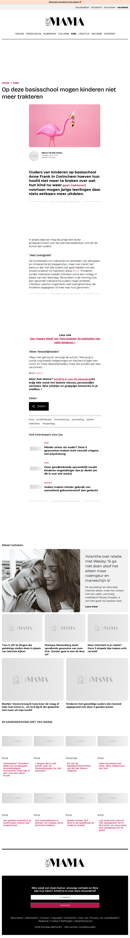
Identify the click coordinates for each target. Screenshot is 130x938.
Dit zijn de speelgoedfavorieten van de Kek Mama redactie (79, 770)
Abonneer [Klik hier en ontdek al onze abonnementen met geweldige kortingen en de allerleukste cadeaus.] (122, 7)
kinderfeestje (45, 422)
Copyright (56, 921)
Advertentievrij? (83, 924)
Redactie (43, 924)
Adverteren (31, 921)
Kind (73, 34)
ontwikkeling (64, 422)
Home (6, 83)
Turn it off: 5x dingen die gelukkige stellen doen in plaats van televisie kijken (21, 651)
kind (32, 422)
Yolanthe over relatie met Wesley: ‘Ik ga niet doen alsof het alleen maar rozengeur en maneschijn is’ (103, 571)
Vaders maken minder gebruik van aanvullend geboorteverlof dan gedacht (71, 492)
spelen (95, 422)
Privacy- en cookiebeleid (104, 921)
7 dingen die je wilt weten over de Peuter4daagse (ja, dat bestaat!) (48, 770)
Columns (63, 34)
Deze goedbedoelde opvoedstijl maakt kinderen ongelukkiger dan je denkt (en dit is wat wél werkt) (70, 473)
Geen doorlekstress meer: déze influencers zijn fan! (112, 769)
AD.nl (39, 375)
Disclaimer (70, 921)
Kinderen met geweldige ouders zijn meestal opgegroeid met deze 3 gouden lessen (93, 709)
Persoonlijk (33, 34)
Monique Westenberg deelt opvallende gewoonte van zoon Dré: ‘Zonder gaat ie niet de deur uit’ (65, 653)
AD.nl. (76, 272)
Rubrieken (49, 34)
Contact (44, 921)
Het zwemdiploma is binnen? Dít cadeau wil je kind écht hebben (49, 826)
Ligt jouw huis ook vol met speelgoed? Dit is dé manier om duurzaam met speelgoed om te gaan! (113, 828)
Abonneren (17, 921)
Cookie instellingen (61, 924)
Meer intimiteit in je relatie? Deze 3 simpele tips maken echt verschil (107, 651)
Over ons (83, 921)
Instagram (109, 7)
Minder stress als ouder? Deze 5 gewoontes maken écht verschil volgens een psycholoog (71, 453)
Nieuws (19, 34)
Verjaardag (50, 426)
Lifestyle (84, 34)
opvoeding (82, 422)
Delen (39, 409)
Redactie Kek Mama (52, 153)
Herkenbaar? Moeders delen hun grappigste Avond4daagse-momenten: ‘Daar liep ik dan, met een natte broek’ (16, 772)
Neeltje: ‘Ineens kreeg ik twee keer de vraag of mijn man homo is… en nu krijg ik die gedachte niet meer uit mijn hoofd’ (30, 710)
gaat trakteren (76, 186)
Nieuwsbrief (82, 7)
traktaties (35, 426)
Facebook (96, 7)
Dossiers (109, 34)
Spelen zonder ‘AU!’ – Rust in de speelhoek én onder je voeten (80, 826)
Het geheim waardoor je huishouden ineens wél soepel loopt (17, 826)
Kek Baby (96, 34)
